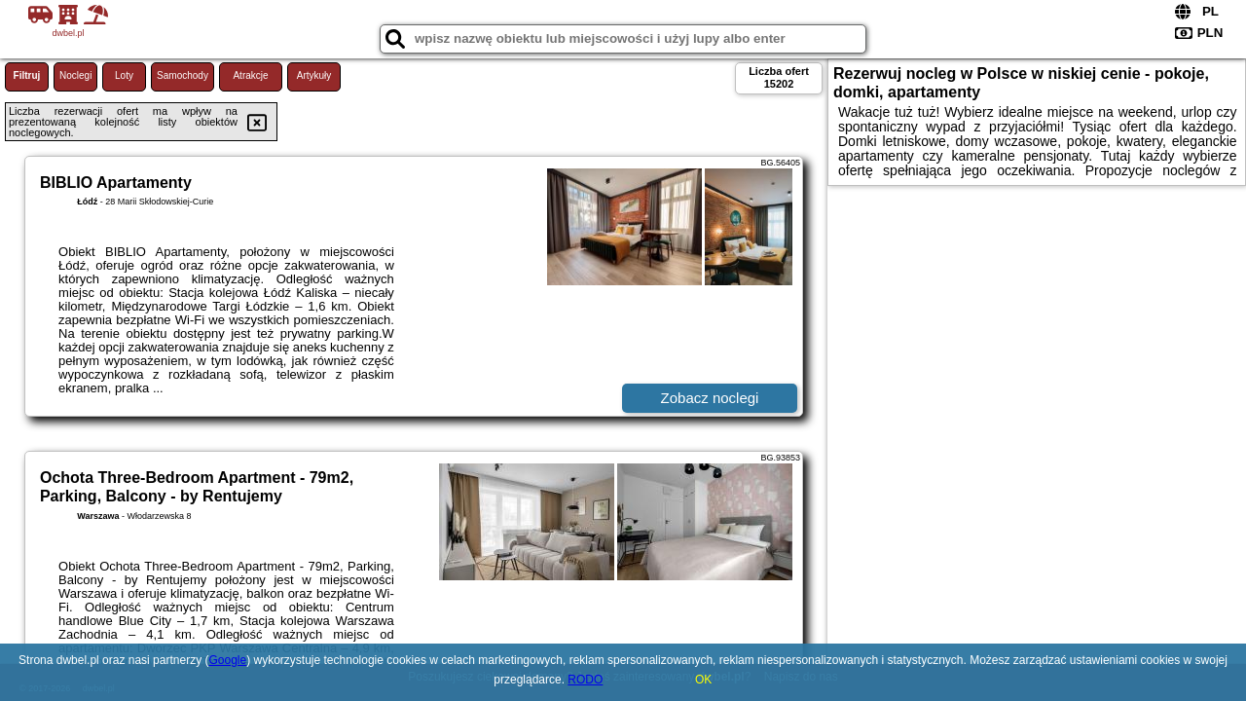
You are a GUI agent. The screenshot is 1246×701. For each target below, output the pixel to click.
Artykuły (314, 75)
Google (227, 660)
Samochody (182, 75)
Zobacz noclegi (710, 397)
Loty (124, 75)
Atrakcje (250, 75)
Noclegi (75, 75)
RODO (585, 679)
